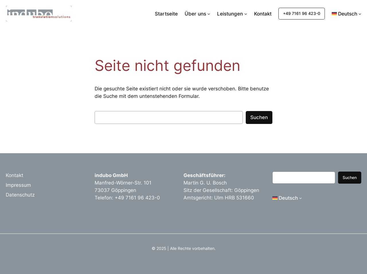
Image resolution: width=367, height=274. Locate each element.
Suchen (259, 117)
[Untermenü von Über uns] (208, 13)
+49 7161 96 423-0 (301, 13)
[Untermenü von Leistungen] (245, 13)
